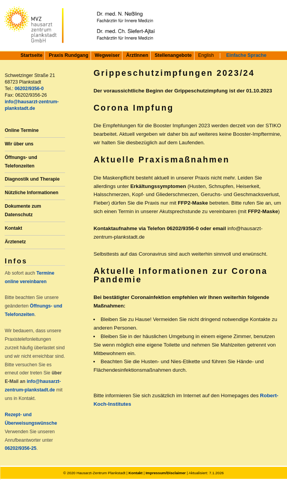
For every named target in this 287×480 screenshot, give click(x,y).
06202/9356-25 (20, 448)
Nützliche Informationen (31, 192)
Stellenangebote (173, 55)
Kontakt (13, 228)
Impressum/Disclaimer (166, 473)
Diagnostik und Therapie (32, 179)
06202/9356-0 (29, 88)
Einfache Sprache (246, 55)
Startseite (31, 55)
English (206, 55)
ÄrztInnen (137, 55)
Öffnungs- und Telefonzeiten (21, 162)
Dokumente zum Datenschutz (23, 210)
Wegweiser (107, 55)
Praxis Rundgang (68, 55)
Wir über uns (19, 144)
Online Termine (22, 130)
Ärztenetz (15, 241)
